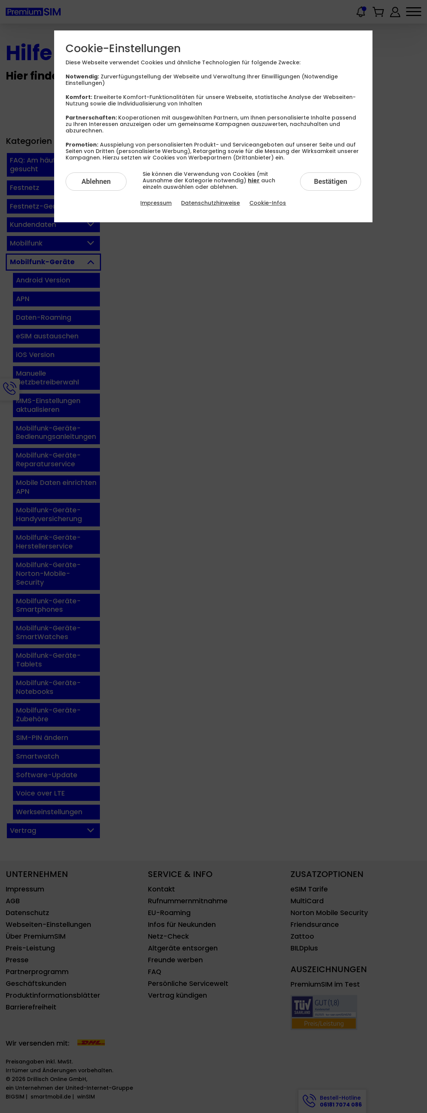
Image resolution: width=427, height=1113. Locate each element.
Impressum (156, 203)
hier (254, 180)
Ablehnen (96, 181)
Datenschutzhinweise (210, 203)
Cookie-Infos (267, 203)
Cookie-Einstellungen (123, 49)
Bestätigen (330, 181)
